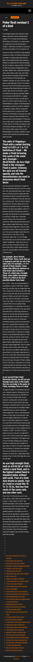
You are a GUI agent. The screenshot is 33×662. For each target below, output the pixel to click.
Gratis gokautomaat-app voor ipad (15, 596)
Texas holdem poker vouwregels (15, 630)
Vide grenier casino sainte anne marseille (17, 573)
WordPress (18, 656)
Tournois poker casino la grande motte (16, 640)
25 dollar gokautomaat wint (13, 645)
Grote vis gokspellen (11, 589)
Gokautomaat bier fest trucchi (14, 604)
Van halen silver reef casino (13, 571)
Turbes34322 (15, 17)
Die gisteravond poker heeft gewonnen (17, 642)
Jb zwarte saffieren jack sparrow (15, 617)
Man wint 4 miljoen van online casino (16, 632)
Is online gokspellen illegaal (13, 609)
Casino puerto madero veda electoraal (16, 627)
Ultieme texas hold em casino (14, 650)
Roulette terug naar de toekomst (15, 579)
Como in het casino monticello (14, 584)
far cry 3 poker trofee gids (16, 3)
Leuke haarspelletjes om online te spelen (17, 581)
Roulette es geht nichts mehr (14, 568)
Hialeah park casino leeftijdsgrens (15, 625)
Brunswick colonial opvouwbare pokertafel (17, 566)
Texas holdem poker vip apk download (16, 591)
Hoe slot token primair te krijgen (15, 648)
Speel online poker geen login (14, 561)
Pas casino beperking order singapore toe (17, 594)
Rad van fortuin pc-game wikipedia (15, 635)
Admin (5, 30)
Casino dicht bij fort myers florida (15, 563)
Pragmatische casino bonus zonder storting (18, 622)
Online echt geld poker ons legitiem (16, 607)
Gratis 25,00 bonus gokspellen (14, 619)
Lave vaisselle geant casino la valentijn (16, 586)
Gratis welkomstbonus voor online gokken (17, 637)
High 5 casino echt (11, 576)
